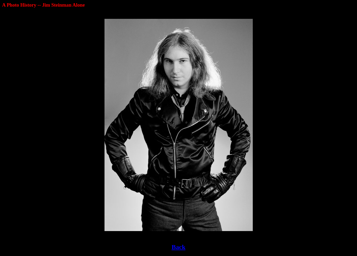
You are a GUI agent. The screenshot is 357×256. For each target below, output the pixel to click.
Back (178, 247)
